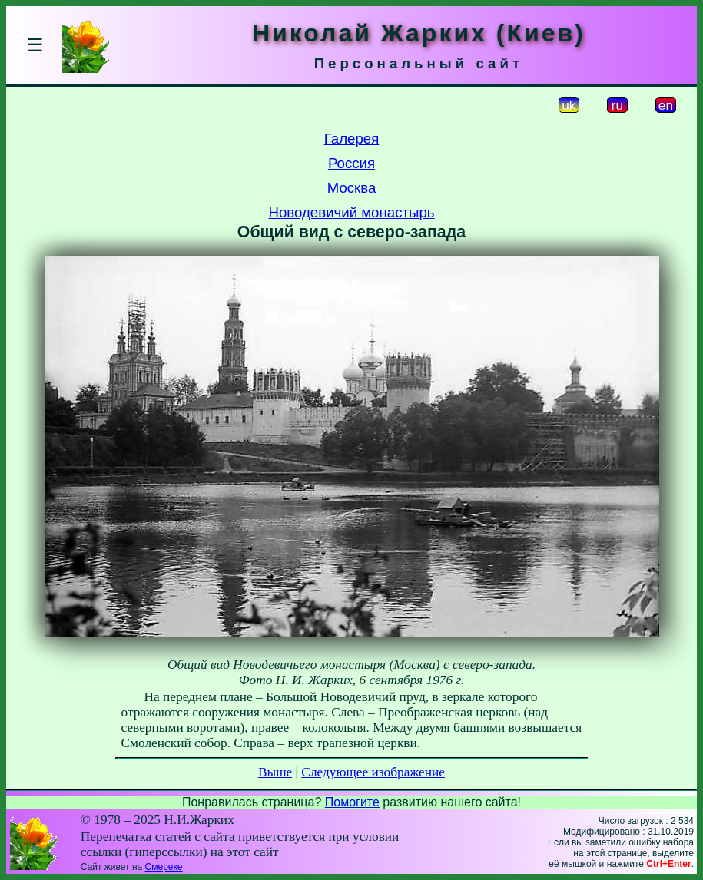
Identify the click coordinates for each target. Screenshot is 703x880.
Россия (351, 163)
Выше (275, 772)
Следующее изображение (373, 772)
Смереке (164, 867)
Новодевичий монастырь (351, 212)
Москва (351, 188)
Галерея (352, 139)
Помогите (352, 802)
